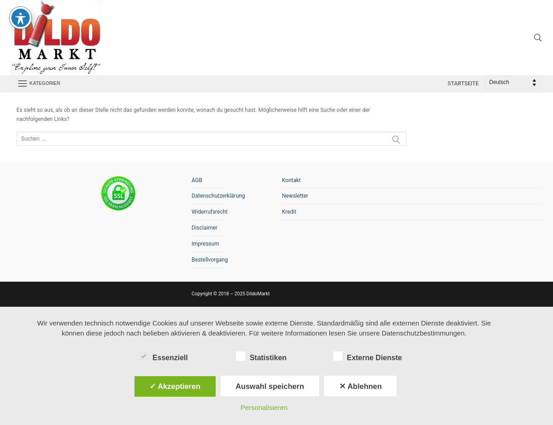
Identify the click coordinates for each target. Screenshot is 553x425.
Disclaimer (204, 228)
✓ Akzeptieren (175, 386)
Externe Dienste (367, 356)
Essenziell (163, 356)
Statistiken (261, 356)
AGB (196, 180)
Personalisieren (263, 407)
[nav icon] (39, 83)
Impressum (205, 244)
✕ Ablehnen (360, 386)
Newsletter (295, 196)
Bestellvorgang (208, 260)
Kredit (289, 212)
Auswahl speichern (270, 386)
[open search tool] (538, 38)
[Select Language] (513, 82)
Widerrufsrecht (208, 212)
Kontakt (291, 180)
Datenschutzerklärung (208, 196)
